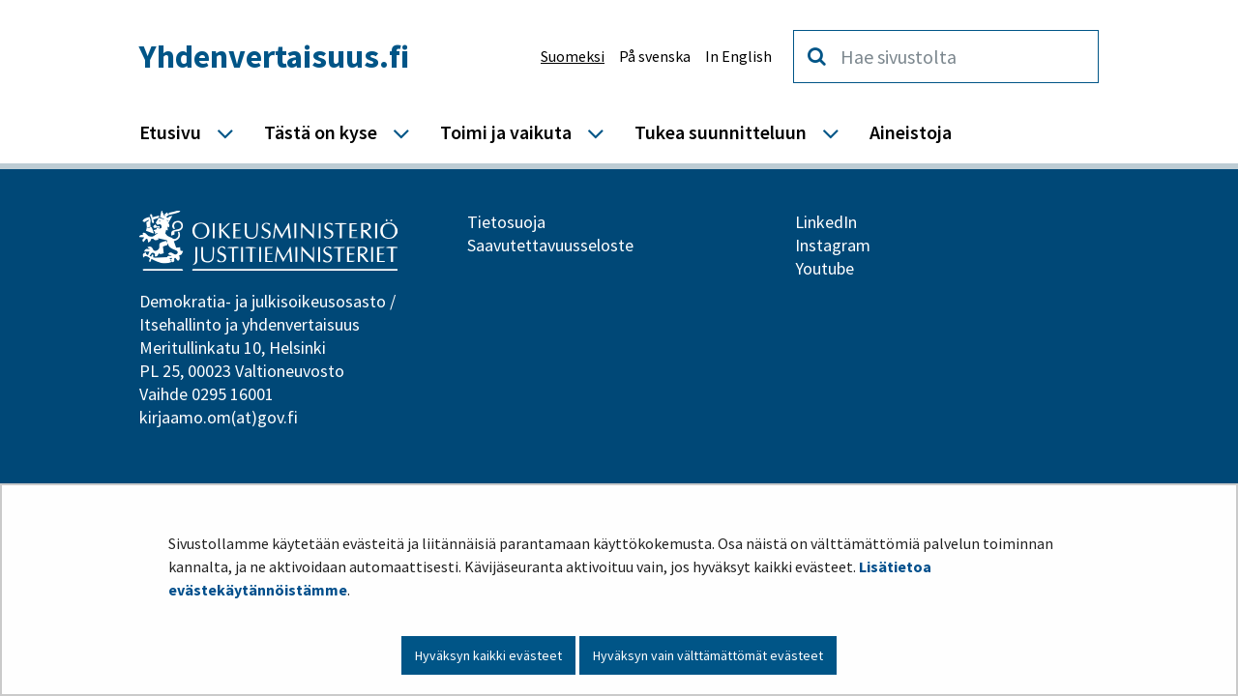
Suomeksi (572, 56)
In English (738, 56)
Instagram (832, 245)
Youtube (824, 268)
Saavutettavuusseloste (550, 245)
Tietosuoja (506, 222)
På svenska (655, 56)
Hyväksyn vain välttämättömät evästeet (708, 655)
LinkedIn (826, 222)
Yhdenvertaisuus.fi (274, 56)
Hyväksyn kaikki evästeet (488, 655)
